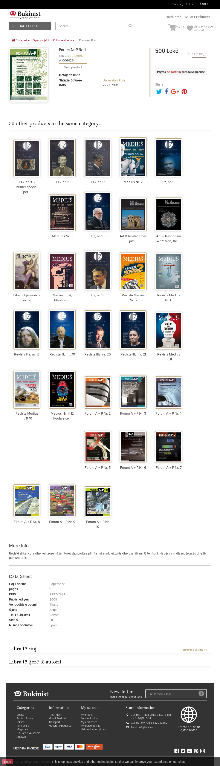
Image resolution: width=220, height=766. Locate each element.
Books (20, 715)
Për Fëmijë (23, 726)
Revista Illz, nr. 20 (97, 354)
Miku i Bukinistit (197, 17)
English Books (25, 718)
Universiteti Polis (114, 80)
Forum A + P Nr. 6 (133, 467)
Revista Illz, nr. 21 (133, 354)
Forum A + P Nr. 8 (27, 522)
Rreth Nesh (55, 715)
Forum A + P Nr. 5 (98, 467)
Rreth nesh (173, 17)
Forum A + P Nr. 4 (169, 413)
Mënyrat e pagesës (60, 726)
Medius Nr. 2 (133, 182)
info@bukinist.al (148, 727)
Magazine (22, 729)
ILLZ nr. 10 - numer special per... (26, 187)
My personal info (90, 726)
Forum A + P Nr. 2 (98, 413)
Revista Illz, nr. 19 (62, 354)
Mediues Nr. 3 (62, 236)
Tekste (20, 722)
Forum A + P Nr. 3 (133, 413)
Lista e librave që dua (93, 729)
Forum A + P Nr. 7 (169, 467)
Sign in (204, 3)
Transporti (55, 722)
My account (90, 708)
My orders (87, 715)
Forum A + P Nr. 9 (62, 522)
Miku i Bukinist (57, 718)
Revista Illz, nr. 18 (27, 354)
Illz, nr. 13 (97, 295)
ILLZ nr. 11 (62, 182)
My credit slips (89, 718)
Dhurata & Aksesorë (28, 733)
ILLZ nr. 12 (97, 182)
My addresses (89, 722)
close (7, 761)
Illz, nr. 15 (168, 182)
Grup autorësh (74, 55)
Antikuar (22, 736)
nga (61, 55)
